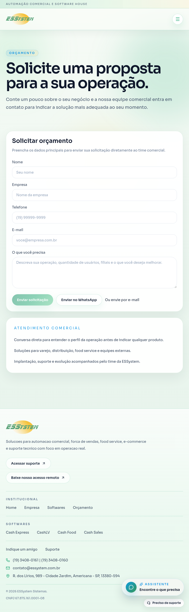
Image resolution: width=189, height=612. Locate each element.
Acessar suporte (28, 463)
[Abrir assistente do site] (153, 587)
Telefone (94, 214)
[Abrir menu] (177, 19)
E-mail (94, 237)
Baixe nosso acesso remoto (38, 477)
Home (11, 507)
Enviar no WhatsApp (79, 300)
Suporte (52, 549)
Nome (94, 169)
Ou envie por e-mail (122, 300)
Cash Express (17, 532)
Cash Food (67, 532)
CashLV (43, 532)
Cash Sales (93, 532)
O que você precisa (94, 269)
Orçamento (83, 507)
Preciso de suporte (164, 603)
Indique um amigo (21, 549)
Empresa (94, 191)
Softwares (56, 507)
